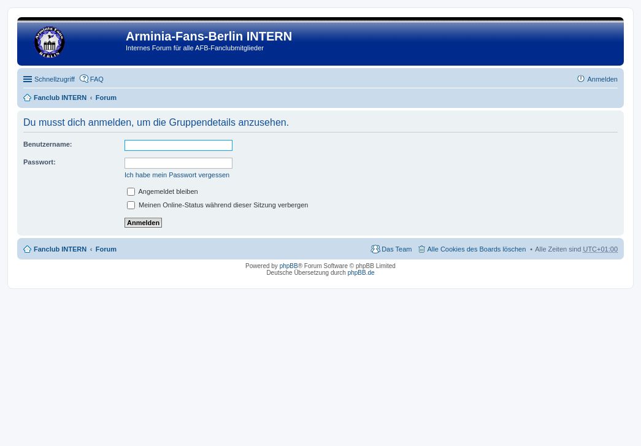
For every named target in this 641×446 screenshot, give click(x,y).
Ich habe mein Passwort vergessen (177, 175)
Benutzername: (47, 144)
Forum (106, 97)
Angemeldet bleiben (162, 191)
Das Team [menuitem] (397, 249)
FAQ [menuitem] (97, 79)
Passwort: (39, 162)
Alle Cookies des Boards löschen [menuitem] (477, 249)
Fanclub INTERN (60, 97)
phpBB (289, 266)
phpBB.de (361, 272)
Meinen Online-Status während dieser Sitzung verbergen (217, 205)
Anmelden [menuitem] (602, 79)
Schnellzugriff (54, 79)
